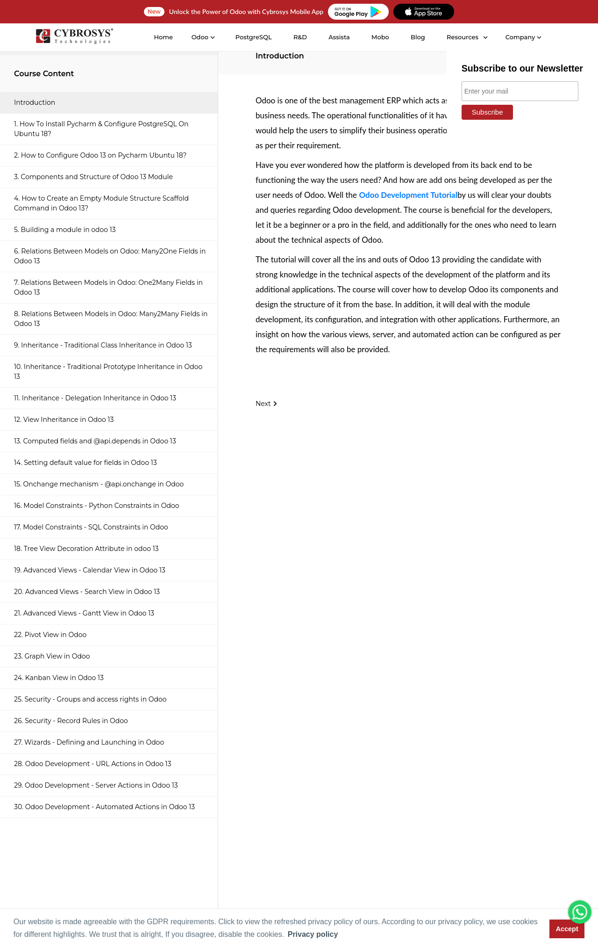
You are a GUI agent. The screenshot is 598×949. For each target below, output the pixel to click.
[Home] (73, 38)
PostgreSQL (253, 37)
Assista (338, 37)
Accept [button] (567, 929)
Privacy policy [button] (313, 934)
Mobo (379, 37)
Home (162, 37)
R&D (299, 37)
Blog (417, 37)
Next (267, 403)
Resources (461, 37)
